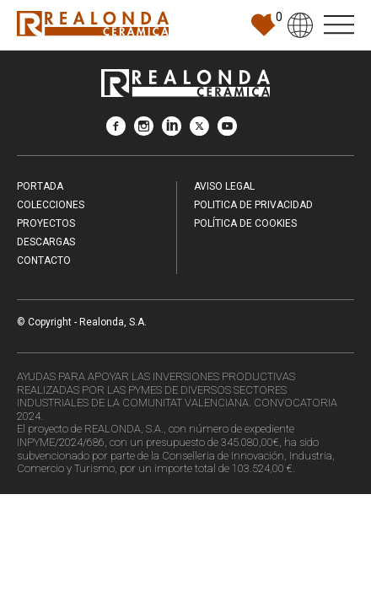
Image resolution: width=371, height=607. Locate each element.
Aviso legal (224, 186)
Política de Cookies (245, 223)
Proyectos (46, 223)
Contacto (44, 260)
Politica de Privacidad (253, 205)
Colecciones (50, 205)
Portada (40, 186)
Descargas (46, 242)
